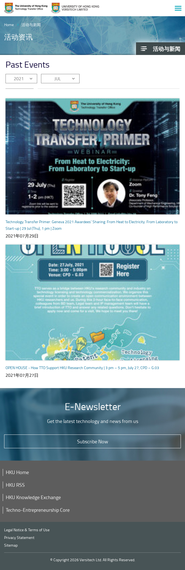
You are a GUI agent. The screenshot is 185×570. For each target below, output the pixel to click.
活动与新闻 (31, 24)
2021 (19, 79)
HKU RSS (15, 485)
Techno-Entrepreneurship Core (38, 510)
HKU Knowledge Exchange (33, 497)
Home (9, 24)
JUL (58, 79)
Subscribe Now (92, 441)
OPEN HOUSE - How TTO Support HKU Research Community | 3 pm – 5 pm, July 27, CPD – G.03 (82, 367)
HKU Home (17, 472)
